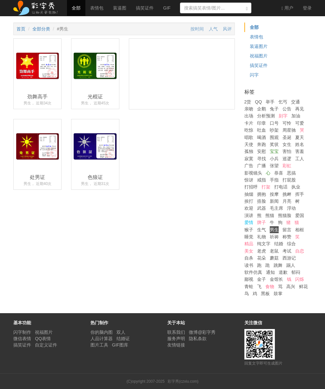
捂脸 (261, 201)
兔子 (274, 108)
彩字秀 (38, 8)
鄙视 (248, 279)
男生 (274, 229)
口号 (274, 123)
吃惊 (248, 130)
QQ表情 (43, 338)
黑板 (265, 293)
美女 (248, 251)
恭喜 (278, 172)
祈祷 (274, 236)
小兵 (274, 158)
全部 (76, 7)
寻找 (261, 158)
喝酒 (261, 137)
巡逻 (286, 158)
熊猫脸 (284, 215)
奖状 (274, 144)
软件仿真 (253, 272)
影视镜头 (253, 172)
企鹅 (261, 108)
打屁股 (289, 179)
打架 (266, 186)
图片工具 (99, 344)
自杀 (248, 257)
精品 (248, 243)
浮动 (291, 208)
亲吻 (248, 108)
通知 (270, 272)
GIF (166, 7)
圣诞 (286, 137)
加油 (295, 115)
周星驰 (289, 130)
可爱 (299, 123)
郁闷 (295, 272)
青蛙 (248, 286)
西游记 (289, 257)
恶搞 (291, 172)
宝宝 (274, 151)
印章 (261, 123)
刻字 (283, 115)
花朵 (261, 257)
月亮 (286, 201)
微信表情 (22, 338)
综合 (291, 243)
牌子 (261, 222)
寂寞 (248, 158)
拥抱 (261, 194)
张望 (274, 165)
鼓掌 (278, 293)
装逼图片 (259, 46)
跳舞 (278, 265)
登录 (307, 7)
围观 (274, 137)
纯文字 (263, 243)
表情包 (96, 7)
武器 (261, 208)
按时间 (197, 28)
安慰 (261, 151)
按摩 (274, 194)
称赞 (286, 236)
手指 (274, 179)
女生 (286, 144)
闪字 (254, 74)
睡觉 (248, 236)
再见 (299, 108)
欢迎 (248, 208)
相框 (299, 229)
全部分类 (41, 28)
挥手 (299, 194)
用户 (287, 8)
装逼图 (119, 7)
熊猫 (269, 215)
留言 (286, 229)
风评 (227, 28)
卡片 (248, 123)
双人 (120, 332)
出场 (248, 115)
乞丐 (282, 101)
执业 (295, 186)
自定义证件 (46, 344)
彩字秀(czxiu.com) (183, 381)
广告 (248, 165)
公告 (286, 108)
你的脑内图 (101, 332)
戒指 (261, 179)
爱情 (248, 222)
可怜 (286, 123)
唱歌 (248, 137)
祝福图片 (259, 55)
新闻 (274, 201)
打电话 (281, 186)
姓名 (299, 144)
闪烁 (299, 279)
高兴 (290, 286)
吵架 (274, 130)
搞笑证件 (145, 7)
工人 (299, 158)
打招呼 (251, 186)
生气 (261, 229)
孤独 (248, 151)
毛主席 (276, 208)
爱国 (299, 215)
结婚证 (123, 338)
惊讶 (248, 179)
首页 (21, 28)
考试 (286, 251)
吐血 (261, 130)
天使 (248, 144)
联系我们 (176, 332)
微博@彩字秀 (202, 332)
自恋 (299, 251)
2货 (247, 101)
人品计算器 (101, 338)
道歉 (283, 272)
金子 (261, 279)
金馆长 (276, 279)
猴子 (248, 229)
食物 (269, 286)
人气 (213, 28)
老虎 (261, 251)
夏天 (299, 137)
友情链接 (176, 344)
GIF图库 (120, 344)
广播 (261, 165)
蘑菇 (274, 257)
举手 (270, 101)
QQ (258, 101)
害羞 (299, 151)
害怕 (286, 151)
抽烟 (248, 194)
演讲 (248, 215)
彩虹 (286, 165)
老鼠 (274, 251)
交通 (295, 101)
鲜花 (303, 286)
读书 (248, 265)
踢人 (290, 265)
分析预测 (266, 115)
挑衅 (286, 194)
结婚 (278, 243)
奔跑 (261, 144)
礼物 (261, 236)
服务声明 (176, 338)
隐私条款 (198, 338)
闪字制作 (22, 332)
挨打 (248, 201)
